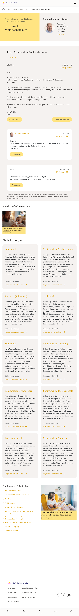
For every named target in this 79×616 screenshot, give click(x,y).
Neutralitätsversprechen (29, 588)
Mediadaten (12, 593)
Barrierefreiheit (13, 602)
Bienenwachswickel (11, 531)
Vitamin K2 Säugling (12, 527)
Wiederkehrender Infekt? (13, 491)
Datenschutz (12, 597)
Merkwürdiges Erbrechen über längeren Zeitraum (19, 512)
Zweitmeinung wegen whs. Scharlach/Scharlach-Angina (14, 518)
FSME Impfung (10, 503)
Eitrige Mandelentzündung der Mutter (18, 522)
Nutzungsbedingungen (29, 593)
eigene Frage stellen (63, 119)
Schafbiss (8, 499)
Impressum (12, 588)
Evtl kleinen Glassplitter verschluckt (17, 495)
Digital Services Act (28, 597)
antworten (17, 154)
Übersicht (13, 57)
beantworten (16, 119)
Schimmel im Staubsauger (14, 507)
